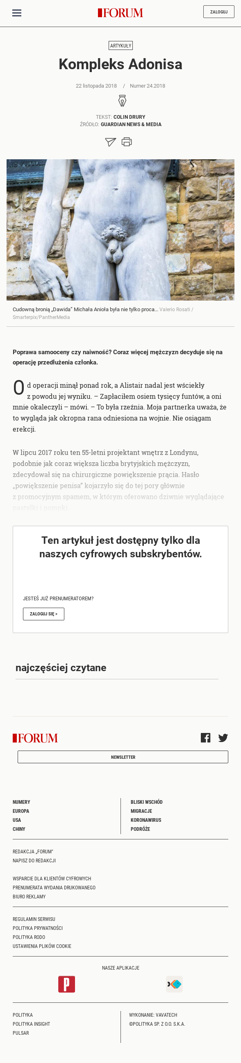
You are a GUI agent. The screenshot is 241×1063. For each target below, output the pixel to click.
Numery (21, 801)
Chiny (19, 829)
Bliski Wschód (147, 801)
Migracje (141, 810)
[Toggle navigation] (17, 13)
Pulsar (21, 1032)
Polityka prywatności (38, 928)
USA (17, 819)
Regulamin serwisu (34, 919)
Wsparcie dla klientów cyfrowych (52, 878)
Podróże (140, 829)
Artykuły (120, 45)
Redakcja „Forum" (33, 851)
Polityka (23, 1014)
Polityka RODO (29, 937)
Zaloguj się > (43, 614)
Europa (21, 810)
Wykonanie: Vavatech (153, 1014)
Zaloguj (218, 12)
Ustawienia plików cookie (42, 946)
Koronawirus (146, 819)
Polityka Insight (31, 1023)
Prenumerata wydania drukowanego (54, 887)
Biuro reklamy (29, 896)
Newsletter (123, 757)
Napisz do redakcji (34, 860)
